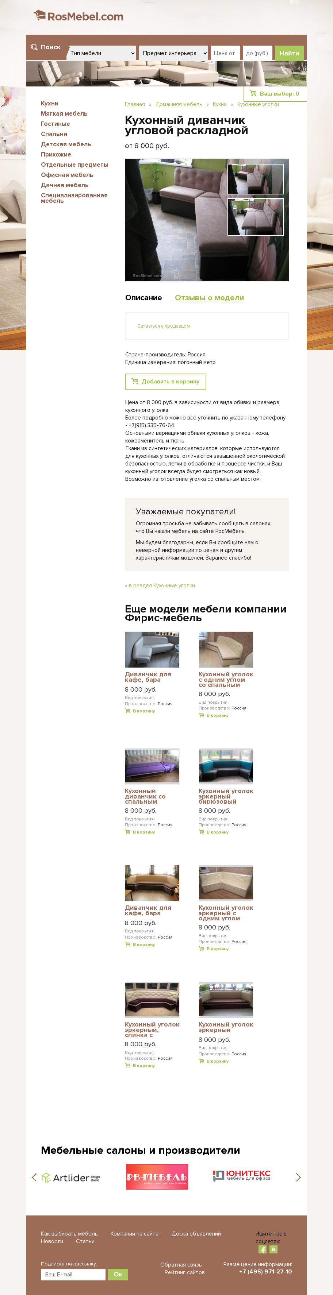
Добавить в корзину (170, 381)
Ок (118, 1274)
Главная (135, 104)
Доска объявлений (196, 1233)
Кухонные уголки (258, 104)
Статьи (85, 1241)
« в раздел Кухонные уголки (160, 585)
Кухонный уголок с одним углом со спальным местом (226, 679)
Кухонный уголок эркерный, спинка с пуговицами (152, 1029)
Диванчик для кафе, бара (148, 677)
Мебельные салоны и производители (140, 1150)
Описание (143, 298)
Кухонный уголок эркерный (226, 1027)
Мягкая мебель (64, 113)
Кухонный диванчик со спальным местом (145, 796)
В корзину (144, 711)
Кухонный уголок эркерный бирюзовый (226, 796)
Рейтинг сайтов (185, 1272)
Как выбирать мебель (69, 1233)
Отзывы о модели (209, 298)
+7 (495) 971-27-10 (265, 1271)
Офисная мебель (67, 175)
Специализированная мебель (74, 198)
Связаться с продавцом (163, 326)
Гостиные (55, 124)
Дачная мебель (65, 185)
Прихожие (56, 154)
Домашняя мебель (179, 104)
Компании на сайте (135, 1233)
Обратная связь (181, 1264)
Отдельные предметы (74, 165)
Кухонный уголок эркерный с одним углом (226, 913)
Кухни (49, 103)
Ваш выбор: (279, 93)
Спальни (54, 134)
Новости (52, 1241)
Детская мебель (66, 144)
